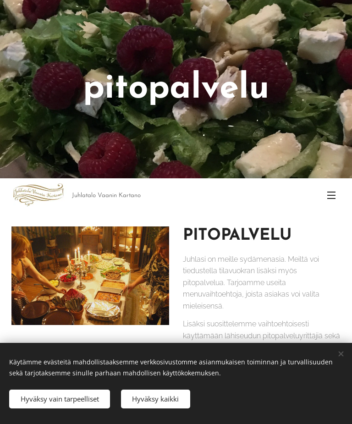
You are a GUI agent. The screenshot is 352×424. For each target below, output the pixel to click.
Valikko (331, 195)
